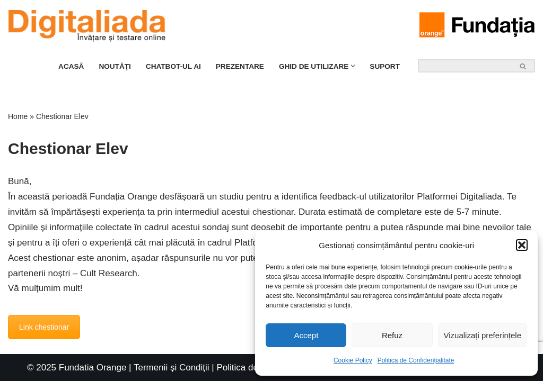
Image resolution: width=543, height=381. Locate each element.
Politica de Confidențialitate (416, 360)
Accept (306, 335)
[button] (521, 245)
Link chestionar (44, 327)
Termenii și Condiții (171, 367)
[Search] (464, 65)
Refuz (392, 335)
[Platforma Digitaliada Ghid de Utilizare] (89, 26)
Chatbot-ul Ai (173, 66)
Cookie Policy (353, 360)
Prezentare (240, 66)
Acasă (71, 66)
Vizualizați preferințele (482, 335)
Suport (385, 66)
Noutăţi (114, 66)
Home (18, 116)
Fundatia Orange (93, 367)
